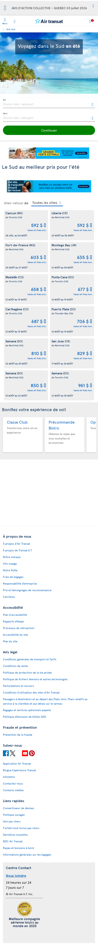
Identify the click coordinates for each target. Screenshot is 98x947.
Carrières (9, 597)
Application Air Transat (17, 763)
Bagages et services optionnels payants (27, 710)
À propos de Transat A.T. (17, 550)
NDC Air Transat (12, 841)
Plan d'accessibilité (15, 615)
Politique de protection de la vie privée (27, 672)
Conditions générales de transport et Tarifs (29, 659)
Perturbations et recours (18, 686)
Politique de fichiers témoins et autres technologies (35, 679)
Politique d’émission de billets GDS (24, 717)
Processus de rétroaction (18, 628)
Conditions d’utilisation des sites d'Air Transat (31, 692)
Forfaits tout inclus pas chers (21, 828)
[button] (93, 6)
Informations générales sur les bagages (27, 854)
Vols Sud (10, 29)
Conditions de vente (15, 666)
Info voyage (10, 563)
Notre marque (11, 557)
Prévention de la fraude (17, 734)
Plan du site (10, 641)
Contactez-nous (13, 783)
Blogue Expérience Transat (19, 770)
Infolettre (9, 777)
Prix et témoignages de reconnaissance (27, 590)
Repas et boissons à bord (18, 848)
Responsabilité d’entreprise (20, 583)
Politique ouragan (14, 815)
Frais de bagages (13, 577)
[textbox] (49, 103)
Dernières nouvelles (15, 834)
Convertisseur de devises (18, 808)
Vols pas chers (11, 821)
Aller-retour (13, 203)
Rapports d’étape (13, 621)
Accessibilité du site (15, 634)
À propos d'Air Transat (16, 543)
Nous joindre (16, 875)
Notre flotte (10, 570)
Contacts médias (13, 790)
